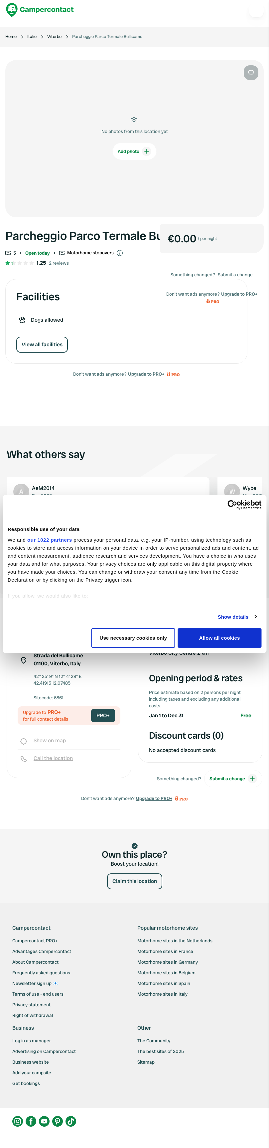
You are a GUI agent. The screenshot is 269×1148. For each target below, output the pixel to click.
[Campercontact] (39, 10)
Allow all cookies (219, 638)
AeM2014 (43, 488)
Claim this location (134, 881)
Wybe (249, 488)
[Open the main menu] (256, 10)
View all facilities (42, 344)
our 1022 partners (49, 540)
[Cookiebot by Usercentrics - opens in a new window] (232, 505)
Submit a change (235, 275)
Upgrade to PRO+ (146, 374)
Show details (233, 617)
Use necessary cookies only (133, 638)
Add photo (134, 151)
